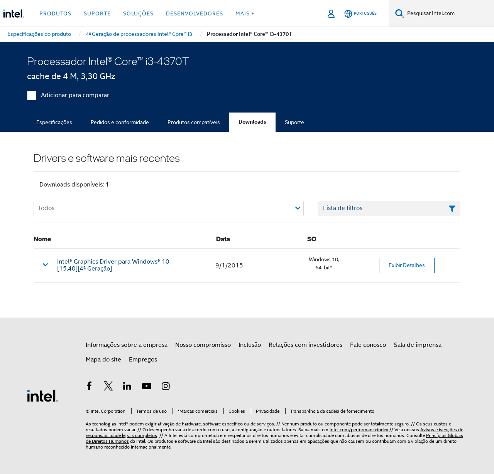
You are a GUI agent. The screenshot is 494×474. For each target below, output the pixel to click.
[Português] (360, 13)
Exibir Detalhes (407, 265)
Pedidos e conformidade (120, 122)
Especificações (54, 122)
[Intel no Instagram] (165, 387)
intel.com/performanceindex (359, 429)
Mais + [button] (245, 13)
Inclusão (250, 345)
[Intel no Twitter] (108, 387)
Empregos (143, 359)
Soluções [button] (138, 13)
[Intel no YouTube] (146, 387)
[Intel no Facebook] (89, 387)
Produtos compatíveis (193, 122)
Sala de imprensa (418, 345)
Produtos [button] (55, 13)
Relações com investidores (305, 345)
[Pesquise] (399, 13)
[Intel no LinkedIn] (127, 387)
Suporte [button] (97, 13)
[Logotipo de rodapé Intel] (42, 395)
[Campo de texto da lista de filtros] (389, 208)
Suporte (294, 122)
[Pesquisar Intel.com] (449, 13)
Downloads (252, 122)
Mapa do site (103, 359)
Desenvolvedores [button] (194, 13)
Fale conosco (368, 345)
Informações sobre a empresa (126, 345)
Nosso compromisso (203, 345)
